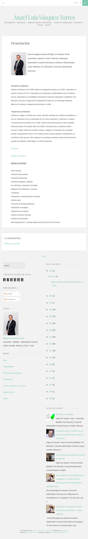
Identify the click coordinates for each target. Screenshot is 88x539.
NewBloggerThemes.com (59, 532)
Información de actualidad (64, 414)
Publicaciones (8, 379)
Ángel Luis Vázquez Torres (44, 17)
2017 (50, 350)
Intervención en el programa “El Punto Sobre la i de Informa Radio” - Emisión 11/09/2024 (69, 510)
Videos (5, 398)
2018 (50, 343)
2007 (50, 384)
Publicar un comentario (12, 243)
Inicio (44, 256)
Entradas (8, 293)
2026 (50, 271)
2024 (50, 302)
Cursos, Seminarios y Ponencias (14, 386)
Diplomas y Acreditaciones (12, 373)
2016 (50, 357)
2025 (50, 296)
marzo (53, 276)
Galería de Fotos (9, 392)
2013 (50, 378)
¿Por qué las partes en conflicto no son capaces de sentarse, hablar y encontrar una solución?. (69, 435)
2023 (50, 309)
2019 (50, 337)
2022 (50, 316)
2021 (50, 323)
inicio (5, 360)
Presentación (20, 43)
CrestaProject (32, 532)
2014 (50, 371)
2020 (50, 330)
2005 (50, 391)
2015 (50, 364)
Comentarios (10, 299)
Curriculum (14, 148)
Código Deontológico (18, 156)
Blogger (65, 530)
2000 (50, 398)
